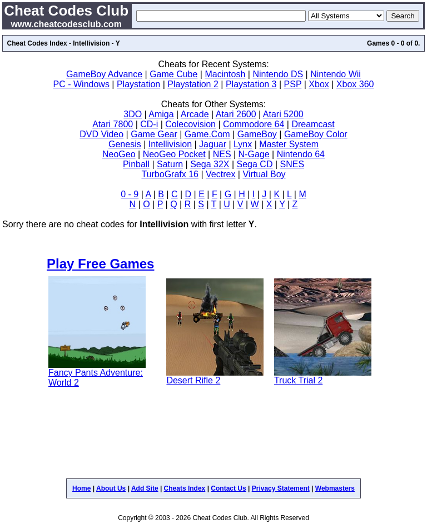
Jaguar (212, 144)
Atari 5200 (283, 114)
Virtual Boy (263, 174)
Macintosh (225, 74)
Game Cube (173, 74)
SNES (292, 164)
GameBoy (257, 134)
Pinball (136, 164)
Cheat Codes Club (66, 10)
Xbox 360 (355, 84)
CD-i (149, 124)
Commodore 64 (253, 124)
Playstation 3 (251, 84)
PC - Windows (81, 84)
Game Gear (154, 134)
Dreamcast (312, 124)
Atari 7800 (112, 124)
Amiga (160, 114)
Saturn (170, 164)
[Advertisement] (213, 438)
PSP (293, 84)
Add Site (144, 488)
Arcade (195, 114)
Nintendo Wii (335, 74)
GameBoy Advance (104, 74)
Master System (289, 144)
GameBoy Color (315, 134)
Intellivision (170, 144)
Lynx (243, 144)
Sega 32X (209, 164)
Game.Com (207, 134)
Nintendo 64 (301, 154)
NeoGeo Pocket (174, 154)
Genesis (124, 144)
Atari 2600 (236, 114)
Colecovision (190, 124)
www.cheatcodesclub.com (66, 24)
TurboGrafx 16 (169, 174)
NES (222, 154)
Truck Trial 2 (298, 380)
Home (81, 488)
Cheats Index (185, 488)
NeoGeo (119, 154)
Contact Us (228, 488)
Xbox (319, 84)
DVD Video (101, 134)
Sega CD (255, 164)
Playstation (138, 84)
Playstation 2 (193, 84)
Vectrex (220, 174)
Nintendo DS (277, 74)
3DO (132, 114)
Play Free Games (100, 263)
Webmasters (335, 488)
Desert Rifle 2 (193, 380)
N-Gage (254, 154)
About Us (111, 488)
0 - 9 (129, 194)
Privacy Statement (281, 488)
